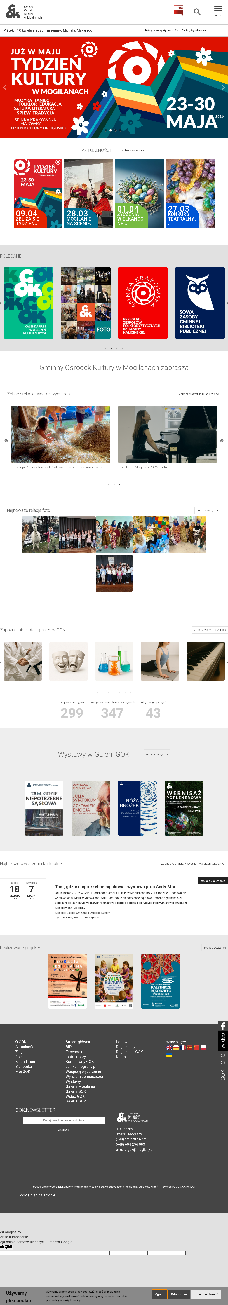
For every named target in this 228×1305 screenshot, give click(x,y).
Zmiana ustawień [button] (206, 1294)
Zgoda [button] (159, 1294)
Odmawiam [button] (179, 1294)
